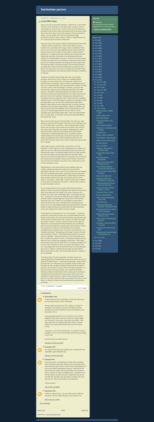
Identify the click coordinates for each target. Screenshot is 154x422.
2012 (97, 77)
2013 (97, 74)
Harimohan (48, 347)
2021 (97, 53)
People (84, 288)
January (99, 237)
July (98, 95)
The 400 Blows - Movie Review (105, 137)
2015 (97, 69)
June (98, 98)
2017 (97, 64)
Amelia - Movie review (103, 115)
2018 (97, 61)
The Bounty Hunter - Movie (104, 192)
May (98, 100)
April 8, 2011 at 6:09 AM (52, 387)
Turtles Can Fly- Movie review (105, 140)
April (98, 103)
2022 (97, 51)
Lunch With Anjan (101, 202)
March (99, 106)
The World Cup (101, 132)
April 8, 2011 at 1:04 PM (52, 399)
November (100, 85)
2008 (97, 246)
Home (63, 410)
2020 (97, 56)
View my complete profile (103, 29)
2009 (97, 243)
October (99, 87)
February (100, 108)
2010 (97, 241)
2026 (97, 40)
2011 (97, 80)
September (100, 90)
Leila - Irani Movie (101, 145)
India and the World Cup (103, 176)
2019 (97, 58)
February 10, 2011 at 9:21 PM (54, 355)
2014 (97, 72)
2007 (97, 248)
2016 (97, 66)
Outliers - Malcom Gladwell (104, 135)
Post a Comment (45, 403)
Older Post (85, 410)
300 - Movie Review (102, 118)
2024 (97, 45)
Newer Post (41, 410)
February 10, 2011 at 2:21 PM (54, 343)
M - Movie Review (101, 143)
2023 (97, 48)
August (99, 92)
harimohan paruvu (53, 9)
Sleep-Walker (49, 296)
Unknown (48, 359)
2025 (97, 43)
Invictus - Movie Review (103, 195)
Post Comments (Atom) (53, 414)
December (100, 82)
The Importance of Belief (103, 125)
